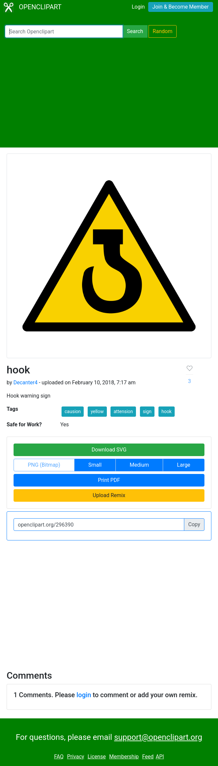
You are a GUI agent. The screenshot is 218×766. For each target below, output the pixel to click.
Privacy (75, 756)
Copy (194, 524)
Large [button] (183, 465)
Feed (148, 756)
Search (135, 31)
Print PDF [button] (109, 480)
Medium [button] (139, 465)
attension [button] (123, 411)
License (97, 756)
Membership (124, 756)
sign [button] (147, 411)
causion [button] (73, 411)
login (83, 695)
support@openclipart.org (158, 737)
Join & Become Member (181, 7)
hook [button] (166, 411)
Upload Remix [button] (109, 495)
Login (138, 7)
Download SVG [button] (109, 450)
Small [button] (95, 465)
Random (163, 31)
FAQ (59, 756)
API (160, 756)
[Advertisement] (109, 92)
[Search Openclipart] (64, 31)
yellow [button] (97, 411)
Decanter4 (25, 382)
